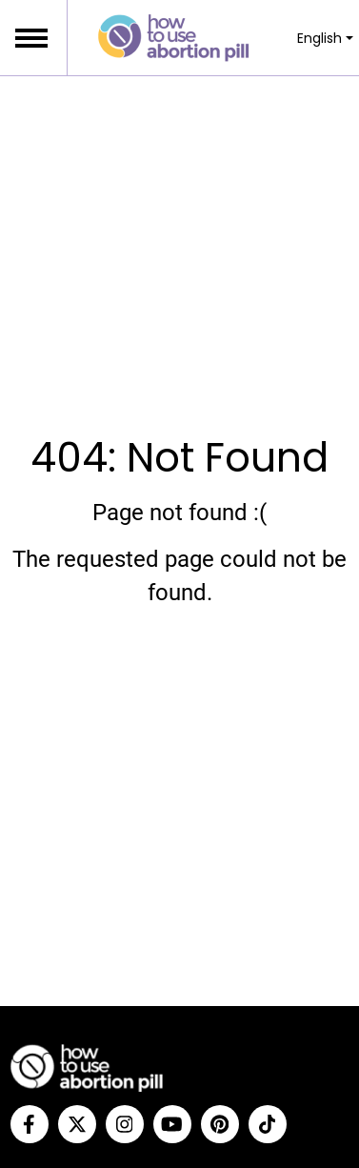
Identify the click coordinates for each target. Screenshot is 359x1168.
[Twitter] (77, 1124)
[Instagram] (125, 1124)
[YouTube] (172, 1124)
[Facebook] (29, 1124)
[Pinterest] (220, 1124)
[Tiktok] (268, 1124)
